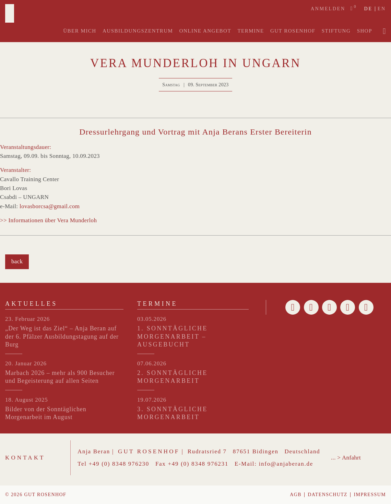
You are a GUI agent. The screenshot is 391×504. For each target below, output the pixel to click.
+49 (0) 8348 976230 (119, 464)
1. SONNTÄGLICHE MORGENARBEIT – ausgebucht (172, 336)
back (17, 261)
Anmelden (328, 8)
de (368, 9)
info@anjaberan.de (286, 464)
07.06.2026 (151, 363)
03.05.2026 (151, 319)
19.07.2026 (151, 399)
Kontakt (25, 457)
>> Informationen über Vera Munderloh (48, 220)
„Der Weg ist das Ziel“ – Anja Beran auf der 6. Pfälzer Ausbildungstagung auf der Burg (62, 336)
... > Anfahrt (346, 457)
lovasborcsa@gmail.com (50, 206)
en (382, 9)
